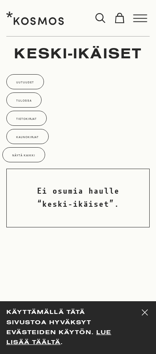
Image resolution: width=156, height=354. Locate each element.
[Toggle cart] (119, 18)
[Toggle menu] (140, 18)
